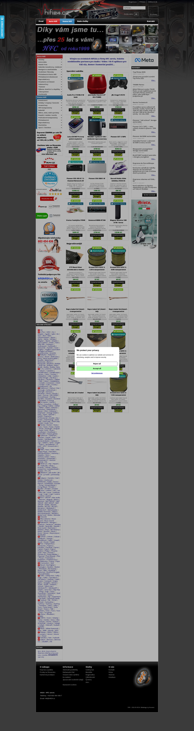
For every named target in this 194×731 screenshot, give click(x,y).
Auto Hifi (53, 21)
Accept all (97, 369)
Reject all (97, 364)
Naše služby (82, 21)
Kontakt (151, 21)
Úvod (41, 21)
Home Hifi (67, 21)
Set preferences (97, 373)
